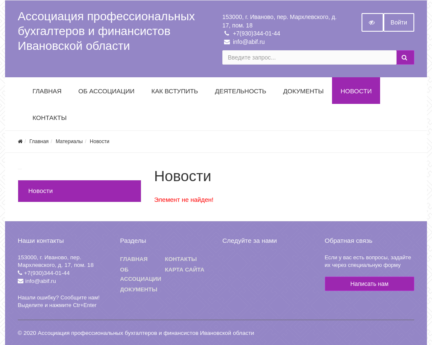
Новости (356, 91)
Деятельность (240, 91)
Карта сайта (185, 269)
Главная (47, 91)
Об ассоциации (141, 274)
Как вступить (174, 91)
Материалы (69, 141)
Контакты (49, 117)
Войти (399, 22)
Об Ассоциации (106, 91)
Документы (303, 91)
